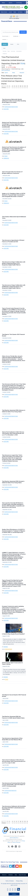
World (25, 12)
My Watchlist (15, 36)
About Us (4, 874)
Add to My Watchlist (5, 70)
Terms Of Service (16, 842)
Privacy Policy (19, 881)
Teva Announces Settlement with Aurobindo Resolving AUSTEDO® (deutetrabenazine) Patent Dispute (14, 808)
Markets (4, 44)
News (3, 2)
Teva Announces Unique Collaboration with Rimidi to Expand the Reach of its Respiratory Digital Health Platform (13, 263)
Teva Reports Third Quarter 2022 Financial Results (13, 335)
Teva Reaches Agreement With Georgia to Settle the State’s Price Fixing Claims (13, 482)
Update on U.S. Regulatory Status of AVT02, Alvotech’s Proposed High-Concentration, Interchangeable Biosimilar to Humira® (13, 195)
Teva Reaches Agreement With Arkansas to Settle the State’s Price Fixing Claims (13, 411)
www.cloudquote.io (14, 837)
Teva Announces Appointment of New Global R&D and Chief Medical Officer (12, 739)
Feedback (14, 894)
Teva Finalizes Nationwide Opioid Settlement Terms (14, 217)
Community (19, 2)
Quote (6, 72)
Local (10, 12)
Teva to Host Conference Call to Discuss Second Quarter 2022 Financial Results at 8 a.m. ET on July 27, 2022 (13, 761)
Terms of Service (9, 881)
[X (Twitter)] (8, 846)
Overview (4, 51)
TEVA (22, 63)
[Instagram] (19, 846)
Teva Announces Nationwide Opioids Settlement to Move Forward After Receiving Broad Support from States (14, 101)
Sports (10, 2)
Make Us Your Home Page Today (10, 862)
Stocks (11, 44)
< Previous (4, 86)
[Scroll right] (27, 2)
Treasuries (5, 53)
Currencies (13, 51)
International (18, 51)
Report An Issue (22, 874)
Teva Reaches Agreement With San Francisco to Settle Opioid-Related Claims (13, 717)
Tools (4, 48)
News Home (4, 12)
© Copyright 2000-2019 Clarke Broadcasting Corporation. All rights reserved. (14, 884)
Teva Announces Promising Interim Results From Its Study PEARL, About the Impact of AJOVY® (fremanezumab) (13, 784)
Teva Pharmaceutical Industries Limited (11, 131)
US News (20, 12)
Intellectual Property (8, 649)
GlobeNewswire (6, 158)
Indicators (4, 39)
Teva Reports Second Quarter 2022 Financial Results (14, 695)
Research (22, 72)
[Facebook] (12, 846)
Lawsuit (6, 679)
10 (24, 86)
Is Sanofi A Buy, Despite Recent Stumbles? (13, 634)
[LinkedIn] (15, 846)
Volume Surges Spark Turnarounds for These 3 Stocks (12, 663)
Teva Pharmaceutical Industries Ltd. (10, 790)
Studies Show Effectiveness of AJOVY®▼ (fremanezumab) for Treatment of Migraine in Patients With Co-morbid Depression (13, 531)
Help (16, 874)
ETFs (18, 44)
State (15, 12)
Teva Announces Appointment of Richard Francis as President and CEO (13, 241)
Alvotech (6, 156)
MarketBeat (6, 677)
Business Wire (6, 109)
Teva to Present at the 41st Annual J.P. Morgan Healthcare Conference (12, 172)
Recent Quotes (5, 36)
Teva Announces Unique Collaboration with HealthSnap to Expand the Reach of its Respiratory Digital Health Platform (13, 286)
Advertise (11, 874)
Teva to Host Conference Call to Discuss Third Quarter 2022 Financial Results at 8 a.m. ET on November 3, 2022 (13, 433)
